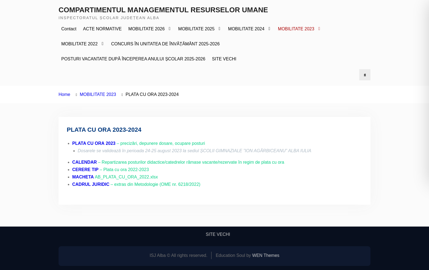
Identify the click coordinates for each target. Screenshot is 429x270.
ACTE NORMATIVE (102, 29)
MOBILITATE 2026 (146, 29)
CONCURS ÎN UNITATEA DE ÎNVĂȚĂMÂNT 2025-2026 (165, 44)
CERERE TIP (85, 169)
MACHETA (83, 177)
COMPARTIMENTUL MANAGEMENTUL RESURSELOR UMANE (163, 10)
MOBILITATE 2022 (79, 44)
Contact (68, 29)
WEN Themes (265, 255)
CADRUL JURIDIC (90, 184)
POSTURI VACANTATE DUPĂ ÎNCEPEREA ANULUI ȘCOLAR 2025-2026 (133, 59)
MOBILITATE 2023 (296, 29)
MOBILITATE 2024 (246, 29)
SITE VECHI (224, 59)
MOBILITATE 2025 (196, 29)
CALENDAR (84, 162)
